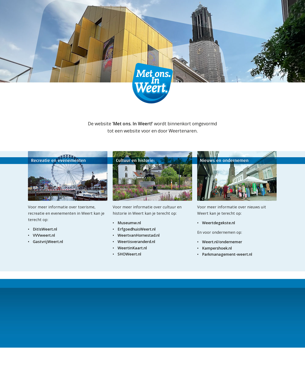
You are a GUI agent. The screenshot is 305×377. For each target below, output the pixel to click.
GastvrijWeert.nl (48, 241)
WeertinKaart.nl (132, 247)
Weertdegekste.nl (218, 222)
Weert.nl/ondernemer (222, 241)
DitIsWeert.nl (45, 229)
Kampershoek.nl (217, 248)
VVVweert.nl (44, 235)
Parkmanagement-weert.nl (227, 254)
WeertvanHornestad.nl (139, 235)
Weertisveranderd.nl (136, 241)
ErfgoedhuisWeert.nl (137, 229)
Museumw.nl (129, 222)
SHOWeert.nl (129, 254)
